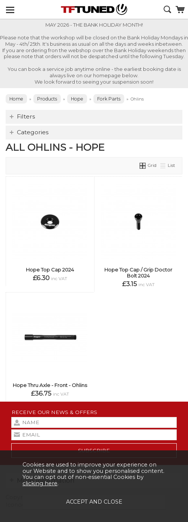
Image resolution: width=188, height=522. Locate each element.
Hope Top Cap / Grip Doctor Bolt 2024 (138, 273)
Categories (32, 132)
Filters (26, 116)
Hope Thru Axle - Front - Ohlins (50, 385)
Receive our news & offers (54, 412)
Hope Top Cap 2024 (50, 270)
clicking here (40, 483)
